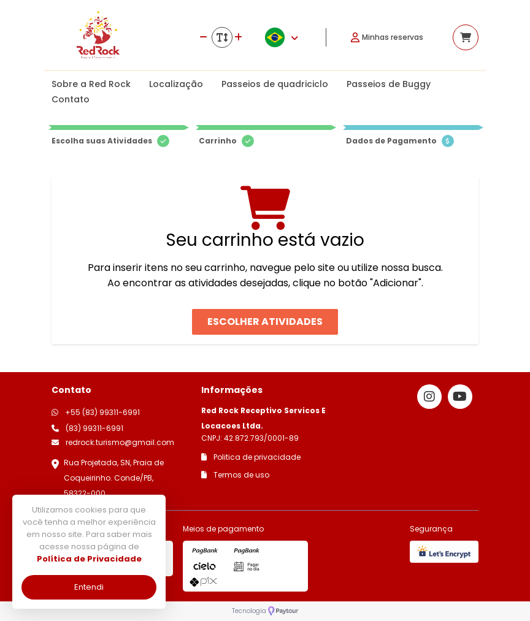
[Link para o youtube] (460, 396)
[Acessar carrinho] (465, 37)
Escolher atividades (265, 321)
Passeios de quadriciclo (274, 84)
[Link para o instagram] (429, 396)
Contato (71, 99)
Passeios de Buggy (389, 84)
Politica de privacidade (251, 457)
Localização (176, 84)
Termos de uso (235, 475)
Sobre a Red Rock (91, 84)
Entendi (89, 587)
